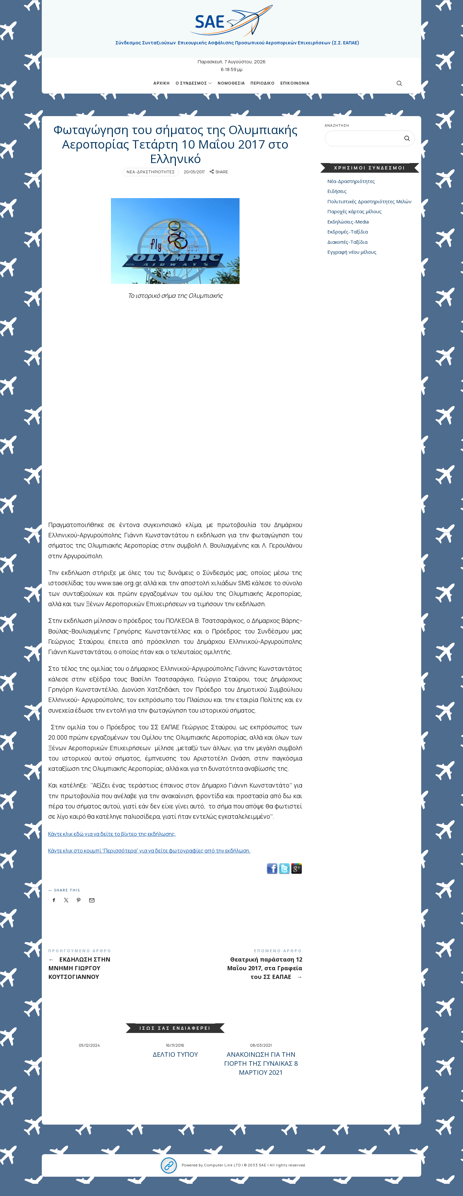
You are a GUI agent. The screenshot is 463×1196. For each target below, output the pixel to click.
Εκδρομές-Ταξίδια (347, 232)
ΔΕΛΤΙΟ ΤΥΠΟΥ (175, 1066)
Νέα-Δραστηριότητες (151, 184)
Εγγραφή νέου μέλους (352, 252)
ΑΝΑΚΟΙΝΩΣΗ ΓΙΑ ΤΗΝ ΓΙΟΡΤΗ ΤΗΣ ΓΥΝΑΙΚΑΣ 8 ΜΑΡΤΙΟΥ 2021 (261, 1075)
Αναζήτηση (337, 125)
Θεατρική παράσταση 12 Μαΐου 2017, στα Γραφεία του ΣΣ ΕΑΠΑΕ (238, 976)
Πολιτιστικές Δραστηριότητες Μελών (369, 201)
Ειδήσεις (337, 191)
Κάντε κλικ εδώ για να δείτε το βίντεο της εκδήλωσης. (124, 846)
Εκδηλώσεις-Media (348, 221)
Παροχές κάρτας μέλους (354, 211)
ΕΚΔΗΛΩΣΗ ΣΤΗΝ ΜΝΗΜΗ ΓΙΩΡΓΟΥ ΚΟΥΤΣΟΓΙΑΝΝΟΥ (111, 976)
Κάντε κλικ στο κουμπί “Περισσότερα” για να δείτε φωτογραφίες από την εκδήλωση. (168, 863)
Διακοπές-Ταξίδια (347, 242)
